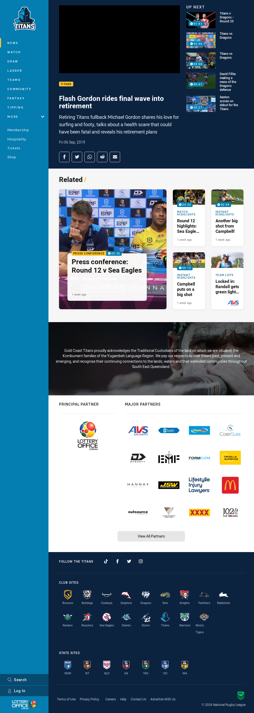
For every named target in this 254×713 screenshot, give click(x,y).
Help (123, 699)
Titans (66, 84)
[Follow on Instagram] (141, 561)
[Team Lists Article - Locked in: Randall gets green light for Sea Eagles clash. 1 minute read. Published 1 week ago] (227, 280)
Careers (110, 699)
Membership (18, 129)
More (25, 117)
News (12, 43)
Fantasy (16, 98)
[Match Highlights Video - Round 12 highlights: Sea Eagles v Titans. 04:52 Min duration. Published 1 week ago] (189, 217)
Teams (14, 80)
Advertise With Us (162, 699)
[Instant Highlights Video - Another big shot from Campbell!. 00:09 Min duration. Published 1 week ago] (227, 217)
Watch (14, 52)
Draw (12, 61)
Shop (11, 157)
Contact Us (138, 699)
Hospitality (16, 139)
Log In (16, 690)
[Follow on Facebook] (117, 561)
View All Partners (151, 536)
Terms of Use (66, 699)
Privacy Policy (89, 699)
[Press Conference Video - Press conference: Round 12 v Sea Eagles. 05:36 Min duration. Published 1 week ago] (113, 249)
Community (19, 89)
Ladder (14, 70)
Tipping (15, 107)
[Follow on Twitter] (129, 561)
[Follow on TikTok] (106, 561)
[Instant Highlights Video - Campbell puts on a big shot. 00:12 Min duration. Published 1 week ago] (189, 280)
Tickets (14, 148)
